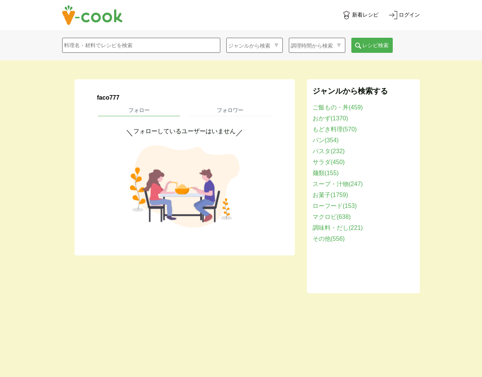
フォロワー (230, 110)
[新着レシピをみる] (360, 15)
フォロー (138, 110)
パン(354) (326, 140)
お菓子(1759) (330, 195)
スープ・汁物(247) (338, 184)
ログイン (409, 15)
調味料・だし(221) (338, 228)
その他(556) (329, 238)
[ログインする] (404, 15)
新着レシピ (365, 15)
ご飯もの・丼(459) (338, 107)
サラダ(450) (329, 162)
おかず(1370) (330, 118)
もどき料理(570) (335, 129)
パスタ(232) (329, 151)
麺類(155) (326, 173)
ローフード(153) (335, 206)
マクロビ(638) (332, 217)
